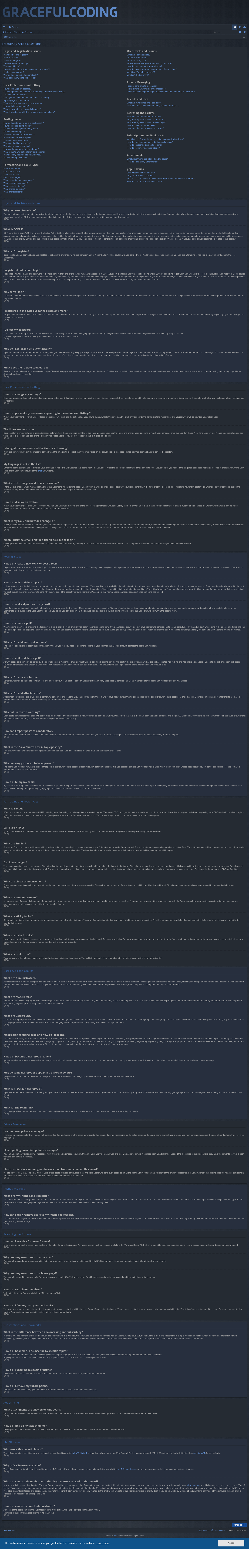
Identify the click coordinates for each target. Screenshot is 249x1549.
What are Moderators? (137, 57)
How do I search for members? (141, 125)
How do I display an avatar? (16, 106)
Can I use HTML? (11, 171)
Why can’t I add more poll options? (19, 134)
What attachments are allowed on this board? (147, 159)
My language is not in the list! (16, 100)
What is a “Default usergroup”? (141, 72)
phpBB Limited (80, 1453)
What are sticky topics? (14, 186)
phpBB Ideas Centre (127, 1469)
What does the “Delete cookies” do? (19, 78)
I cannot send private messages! (142, 86)
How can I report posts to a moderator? (21, 149)
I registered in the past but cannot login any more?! (26, 69)
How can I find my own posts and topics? (145, 128)
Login (17, 32)
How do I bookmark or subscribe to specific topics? (150, 142)
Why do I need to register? (15, 55)
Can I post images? (12, 177)
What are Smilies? (11, 174)
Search (8, 32)
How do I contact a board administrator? (145, 181)
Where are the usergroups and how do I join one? (149, 63)
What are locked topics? (14, 189)
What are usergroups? (137, 60)
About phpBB (199, 1453)
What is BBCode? (11, 168)
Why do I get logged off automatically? (20, 75)
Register (28, 32)
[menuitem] (234, 27)
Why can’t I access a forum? (16, 140)
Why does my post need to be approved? (22, 155)
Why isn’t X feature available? (140, 175)
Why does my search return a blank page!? (146, 122)
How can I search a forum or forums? (144, 116)
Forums (15, 27)
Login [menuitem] (240, 28)
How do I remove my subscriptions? (143, 148)
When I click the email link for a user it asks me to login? (29, 112)
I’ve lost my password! (13, 72)
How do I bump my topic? (15, 157)
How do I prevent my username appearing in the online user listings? (34, 91)
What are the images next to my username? (23, 103)
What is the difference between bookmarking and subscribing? (155, 139)
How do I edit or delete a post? (17, 126)
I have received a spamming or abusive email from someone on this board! (161, 91)
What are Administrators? (138, 55)
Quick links (5, 28)
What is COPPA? (11, 57)
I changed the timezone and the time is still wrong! (26, 97)
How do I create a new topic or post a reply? (23, 123)
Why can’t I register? (12, 60)
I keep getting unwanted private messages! (146, 89)
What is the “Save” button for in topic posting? (24, 152)
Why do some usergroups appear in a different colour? (152, 69)
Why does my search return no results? (145, 119)
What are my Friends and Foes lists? (144, 103)
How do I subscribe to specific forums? (144, 145)
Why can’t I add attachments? (17, 143)
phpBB (41, 471)
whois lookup (193, 1485)
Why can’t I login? (11, 66)
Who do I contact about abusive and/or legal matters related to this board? (161, 178)
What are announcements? (15, 183)
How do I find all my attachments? (142, 162)
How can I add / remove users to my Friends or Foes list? (153, 105)
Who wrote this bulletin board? (141, 173)
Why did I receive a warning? (16, 146)
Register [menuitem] (245, 28)
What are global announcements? (18, 180)
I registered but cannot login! (16, 63)
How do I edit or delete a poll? (17, 137)
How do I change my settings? (17, 89)
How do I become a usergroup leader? (144, 66)
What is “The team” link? (138, 75)
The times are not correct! (15, 94)
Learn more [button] (102, 1543)
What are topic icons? (13, 192)
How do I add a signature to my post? (20, 128)
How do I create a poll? (14, 132)
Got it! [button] (231, 1543)
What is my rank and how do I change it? (22, 109)
